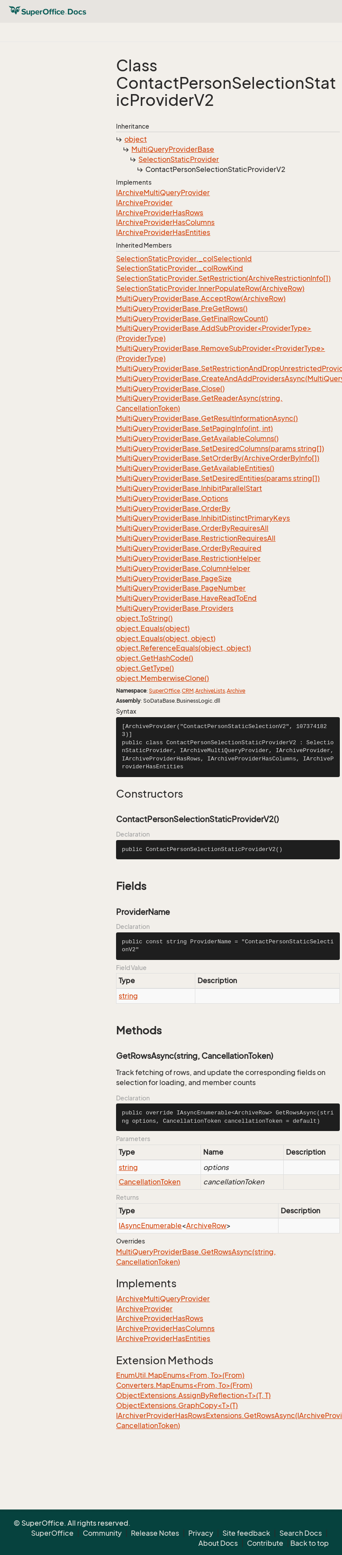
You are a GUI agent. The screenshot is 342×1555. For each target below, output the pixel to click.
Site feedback (246, 1533)
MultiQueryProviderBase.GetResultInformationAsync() (207, 418)
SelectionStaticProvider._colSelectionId (184, 258)
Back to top (309, 1543)
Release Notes (155, 1533)
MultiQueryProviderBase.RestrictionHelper (188, 558)
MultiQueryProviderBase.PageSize (174, 578)
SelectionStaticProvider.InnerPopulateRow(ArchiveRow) (210, 288)
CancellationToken (149, 1181)
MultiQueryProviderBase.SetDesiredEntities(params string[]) (218, 478)
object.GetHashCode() (154, 658)
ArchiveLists (210, 690)
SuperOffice (164, 690)
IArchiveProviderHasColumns (165, 222)
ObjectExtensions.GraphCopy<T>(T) (177, 1405)
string (128, 995)
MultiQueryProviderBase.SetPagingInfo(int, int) (194, 428)
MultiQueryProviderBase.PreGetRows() (181, 308)
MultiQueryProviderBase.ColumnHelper (183, 568)
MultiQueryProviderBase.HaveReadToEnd (186, 598)
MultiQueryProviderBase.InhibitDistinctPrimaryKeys (203, 518)
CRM (188, 690)
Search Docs (300, 1533)
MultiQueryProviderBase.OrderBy (173, 508)
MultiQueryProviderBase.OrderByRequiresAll (192, 528)
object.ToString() (144, 618)
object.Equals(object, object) (165, 638)
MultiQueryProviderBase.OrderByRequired (188, 548)
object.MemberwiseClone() (162, 678)
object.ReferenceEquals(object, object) (183, 648)
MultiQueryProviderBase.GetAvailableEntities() (195, 468)
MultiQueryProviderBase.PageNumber (181, 588)
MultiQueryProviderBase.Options (172, 498)
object (135, 139)
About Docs (218, 1543)
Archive (236, 690)
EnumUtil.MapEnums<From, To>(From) (180, 1375)
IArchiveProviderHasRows (159, 212)
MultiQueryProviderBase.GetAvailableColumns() (197, 438)
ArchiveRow (206, 1225)
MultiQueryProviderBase (172, 149)
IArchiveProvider (144, 202)
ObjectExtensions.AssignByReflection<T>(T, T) (193, 1395)
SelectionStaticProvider (178, 159)
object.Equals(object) (153, 628)
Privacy (200, 1533)
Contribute (265, 1543)
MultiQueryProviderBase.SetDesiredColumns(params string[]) (220, 448)
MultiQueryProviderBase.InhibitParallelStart (189, 488)
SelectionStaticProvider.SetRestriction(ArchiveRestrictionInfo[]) (223, 278)
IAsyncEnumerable (150, 1225)
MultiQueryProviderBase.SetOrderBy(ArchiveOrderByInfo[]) (217, 458)
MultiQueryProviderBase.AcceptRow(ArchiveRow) (201, 298)
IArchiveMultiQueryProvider (163, 192)
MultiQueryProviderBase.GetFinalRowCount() (192, 318)
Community (102, 1533)
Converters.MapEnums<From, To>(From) (184, 1385)
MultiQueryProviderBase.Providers (174, 608)
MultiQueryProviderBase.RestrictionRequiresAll (195, 538)
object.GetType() (145, 668)
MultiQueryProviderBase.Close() (170, 388)
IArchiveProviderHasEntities (163, 232)
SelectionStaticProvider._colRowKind (179, 268)
